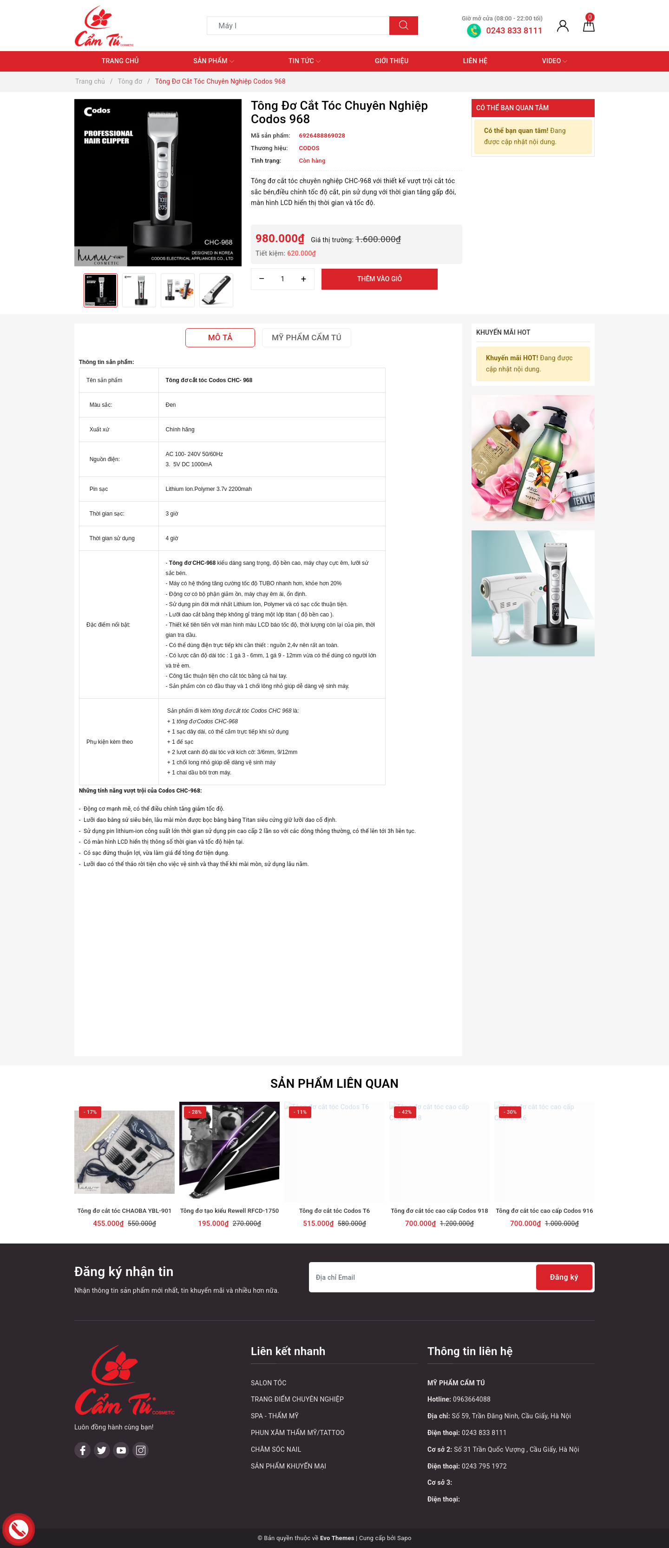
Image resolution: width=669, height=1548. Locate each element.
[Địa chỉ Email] (452, 1277)
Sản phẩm (213, 61)
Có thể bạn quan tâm (512, 108)
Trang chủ (120, 61)
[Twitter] (102, 1391)
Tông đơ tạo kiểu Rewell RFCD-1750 (229, 1210)
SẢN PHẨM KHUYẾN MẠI (288, 1466)
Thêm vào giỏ (379, 279)
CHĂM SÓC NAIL (276, 1449)
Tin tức (305, 61)
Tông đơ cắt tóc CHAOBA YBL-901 (125, 1210)
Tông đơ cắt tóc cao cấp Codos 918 (439, 1210)
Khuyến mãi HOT (503, 332)
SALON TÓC (269, 1383)
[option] (158, 182)
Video (555, 61)
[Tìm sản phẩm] (298, 25)
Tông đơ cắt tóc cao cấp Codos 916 (544, 1210)
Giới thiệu (391, 61)
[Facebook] (82, 1391)
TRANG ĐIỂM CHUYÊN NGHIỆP (297, 1399)
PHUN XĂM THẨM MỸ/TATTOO (298, 1432)
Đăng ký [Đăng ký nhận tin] (564, 1277)
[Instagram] (140, 1391)
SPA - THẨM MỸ (275, 1416)
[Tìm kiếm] (403, 25)
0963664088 (472, 1399)
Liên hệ (475, 61)
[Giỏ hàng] (589, 25)
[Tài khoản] (563, 25)
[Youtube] (121, 1391)
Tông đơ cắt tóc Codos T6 (334, 1210)
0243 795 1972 (484, 1466)
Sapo (404, 1538)
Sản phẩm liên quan (334, 1084)
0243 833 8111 (484, 1432)
